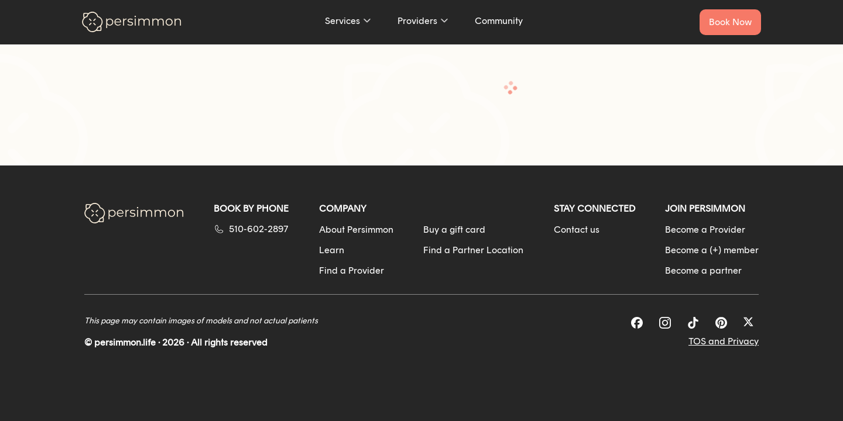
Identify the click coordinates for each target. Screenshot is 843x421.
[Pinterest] (721, 322)
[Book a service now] (730, 22)
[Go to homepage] (131, 22)
